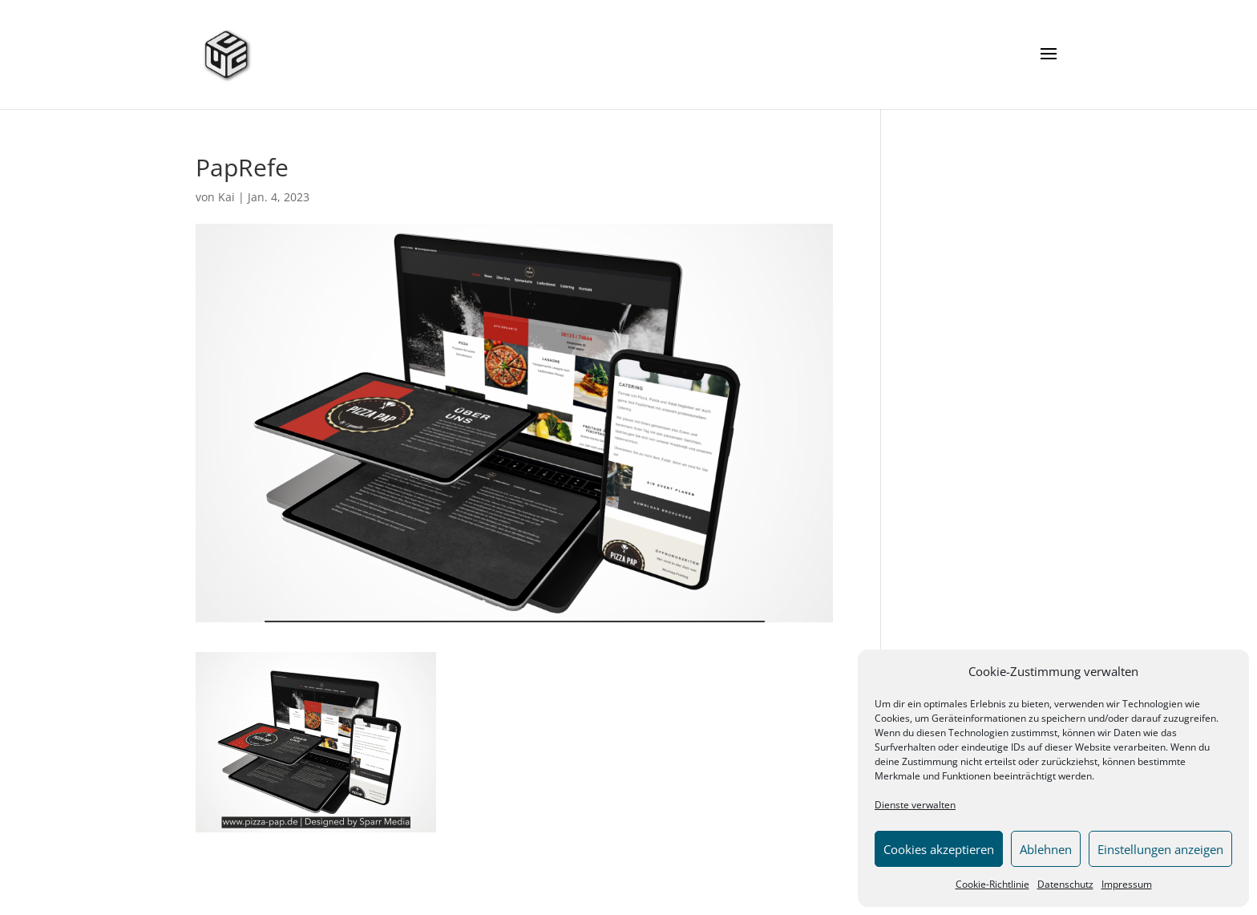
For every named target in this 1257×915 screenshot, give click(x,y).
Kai (226, 196)
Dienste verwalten (915, 805)
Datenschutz (1065, 884)
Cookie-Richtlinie (992, 884)
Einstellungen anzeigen (1160, 849)
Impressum (1126, 884)
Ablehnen (1046, 849)
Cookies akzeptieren (938, 849)
